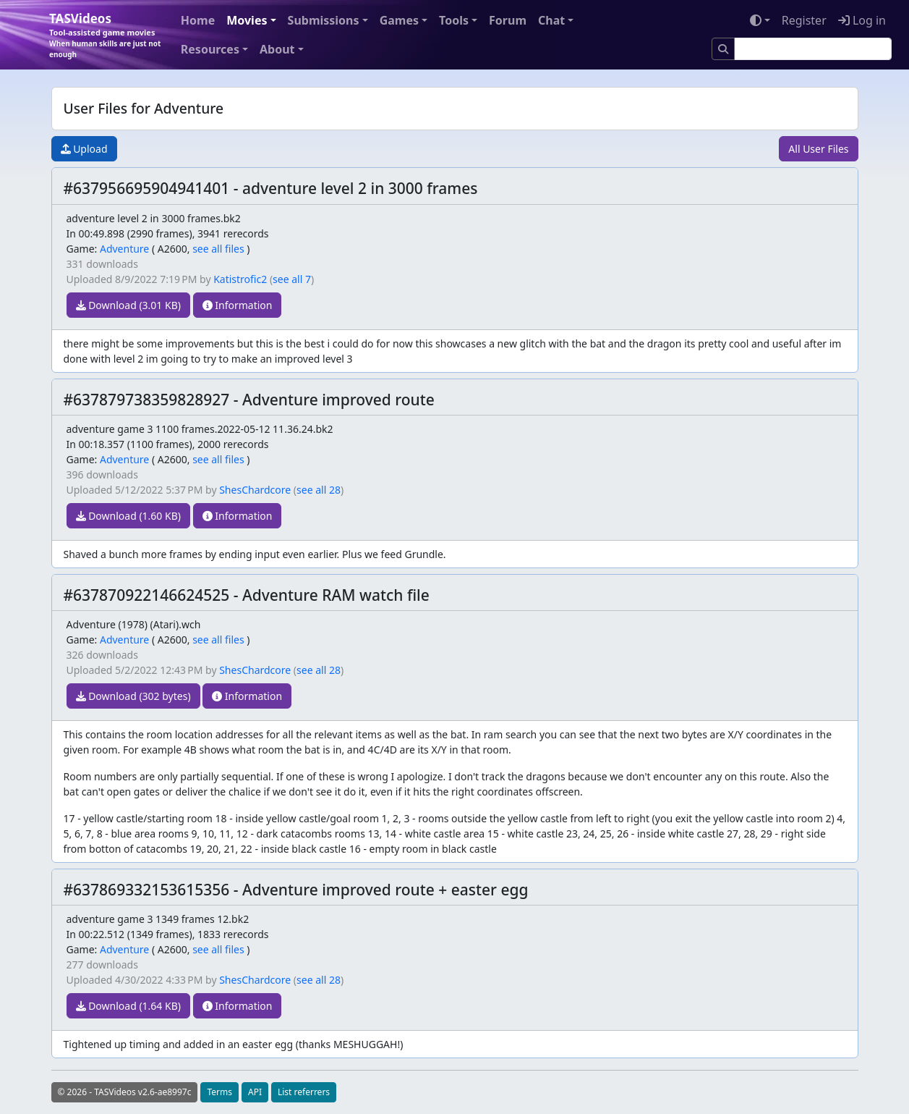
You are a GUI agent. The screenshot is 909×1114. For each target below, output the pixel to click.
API (255, 1092)
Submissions (323, 20)
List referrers (304, 1092)
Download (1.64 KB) (128, 1006)
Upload (84, 149)
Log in (862, 20)
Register (804, 20)
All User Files (818, 149)
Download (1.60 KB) (128, 516)
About (277, 49)
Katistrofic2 (240, 279)
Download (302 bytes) (133, 696)
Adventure (124, 249)
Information (237, 305)
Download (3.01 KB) (128, 305)
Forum (507, 20)
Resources (210, 49)
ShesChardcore (255, 490)
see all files (218, 249)
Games (399, 20)
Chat (551, 20)
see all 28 (318, 490)
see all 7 (292, 279)
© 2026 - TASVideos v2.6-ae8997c (125, 1092)
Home (198, 20)
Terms (219, 1092)
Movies (246, 20)
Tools (454, 20)
